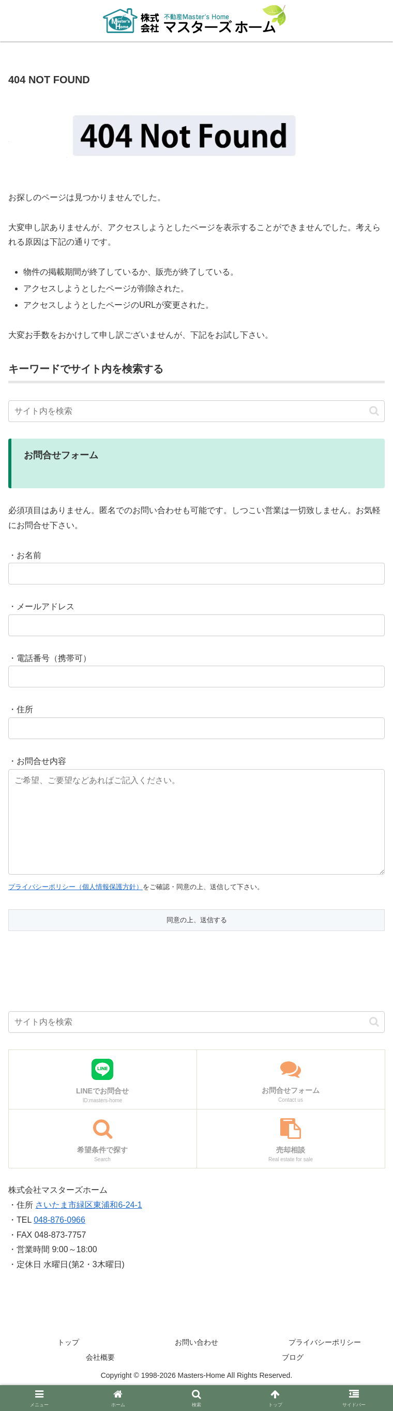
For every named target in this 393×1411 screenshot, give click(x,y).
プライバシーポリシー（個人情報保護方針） (75, 907)
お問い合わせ (196, 1363)
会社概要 (100, 1378)
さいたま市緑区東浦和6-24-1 (88, 1225)
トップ (68, 1363)
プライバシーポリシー (325, 1363)
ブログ (293, 1378)
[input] (196, 411)
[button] (374, 411)
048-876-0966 (59, 1240)
